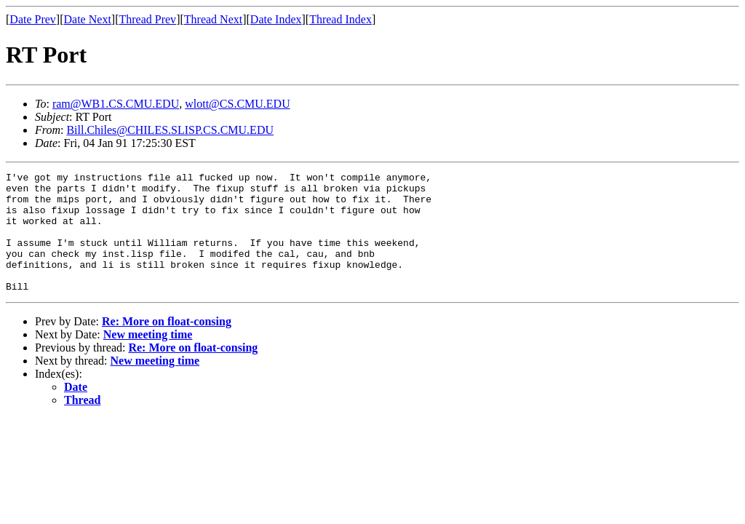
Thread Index (340, 19)
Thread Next (213, 19)
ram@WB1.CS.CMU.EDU (115, 104)
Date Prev (32, 19)
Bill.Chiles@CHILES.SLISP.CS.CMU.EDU (170, 130)
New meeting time (148, 358)
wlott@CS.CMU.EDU (237, 104)
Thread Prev (147, 19)
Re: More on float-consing (166, 345)
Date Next (87, 19)
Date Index (276, 19)
